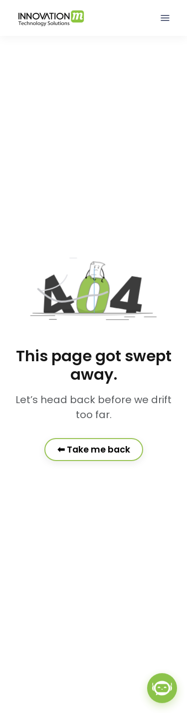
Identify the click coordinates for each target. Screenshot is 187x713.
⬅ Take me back (93, 450)
